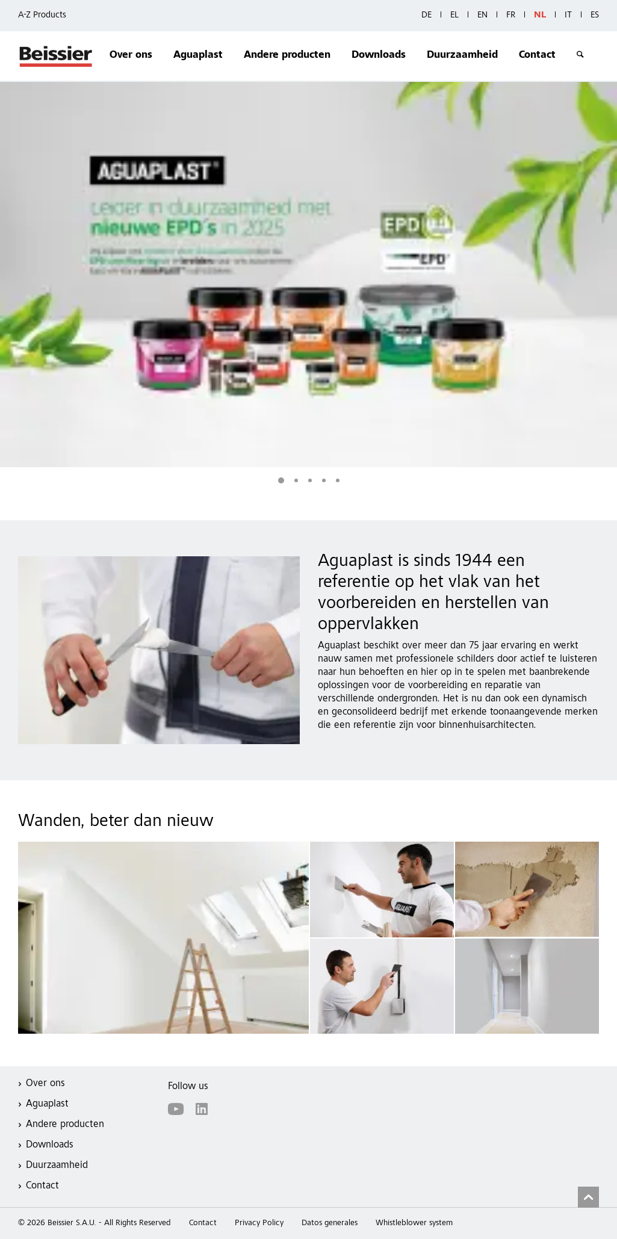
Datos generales (330, 1223)
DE (426, 15)
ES (595, 15)
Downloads (379, 56)
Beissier (56, 56)
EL (454, 15)
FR (510, 15)
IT (568, 15)
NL (540, 15)
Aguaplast (198, 56)
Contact (537, 56)
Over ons (131, 56)
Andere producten (287, 56)
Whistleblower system (414, 1223)
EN (482, 15)
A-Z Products (42, 15)
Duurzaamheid (462, 56)
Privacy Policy (259, 1223)
